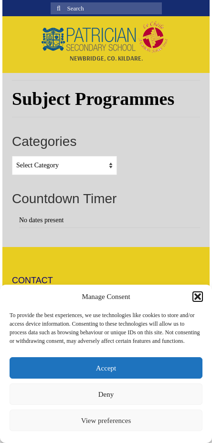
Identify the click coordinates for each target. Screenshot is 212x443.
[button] (197, 296)
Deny (106, 394)
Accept (106, 368)
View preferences (106, 420)
